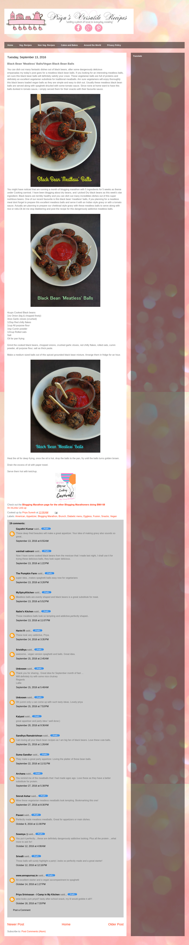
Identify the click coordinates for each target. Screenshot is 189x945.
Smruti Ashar (23, 796)
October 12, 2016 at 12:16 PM (31, 865)
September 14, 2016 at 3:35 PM (32, 639)
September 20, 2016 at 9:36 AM (32, 725)
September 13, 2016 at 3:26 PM (32, 582)
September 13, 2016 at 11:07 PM (33, 620)
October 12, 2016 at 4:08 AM (30, 846)
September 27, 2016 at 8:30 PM (32, 805)
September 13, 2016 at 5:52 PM (32, 601)
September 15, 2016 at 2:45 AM (32, 658)
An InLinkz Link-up (16, 508)
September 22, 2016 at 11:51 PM (33, 763)
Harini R (20, 630)
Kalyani (20, 716)
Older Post (116, 924)
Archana (20, 773)
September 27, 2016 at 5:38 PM (32, 786)
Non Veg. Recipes (46, 45)
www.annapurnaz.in (27, 875)
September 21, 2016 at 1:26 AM (32, 744)
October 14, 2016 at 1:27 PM (31, 884)
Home (10, 45)
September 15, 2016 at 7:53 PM (32, 706)
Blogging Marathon (47, 516)
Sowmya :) (22, 834)
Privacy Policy (114, 45)
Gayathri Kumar (24, 529)
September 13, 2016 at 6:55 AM (32, 541)
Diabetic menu (74, 516)
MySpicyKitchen (25, 592)
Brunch (62, 516)
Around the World (92, 45)
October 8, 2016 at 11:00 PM (31, 824)
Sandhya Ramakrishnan (29, 735)
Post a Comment (21, 910)
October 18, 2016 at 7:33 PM (31, 903)
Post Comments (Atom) (34, 931)
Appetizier (31, 516)
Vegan (113, 516)
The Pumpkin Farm (26, 573)
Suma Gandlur (24, 754)
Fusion (96, 516)
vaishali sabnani (25, 551)
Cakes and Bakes (69, 45)
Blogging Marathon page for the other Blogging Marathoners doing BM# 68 (63, 504)
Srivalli (20, 856)
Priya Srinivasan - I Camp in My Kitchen (38, 894)
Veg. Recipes (25, 45)
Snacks (105, 516)
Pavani (20, 815)
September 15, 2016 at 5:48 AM (32, 687)
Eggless (87, 516)
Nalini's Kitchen (24, 611)
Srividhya (21, 649)
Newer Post (15, 924)
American (20, 516)
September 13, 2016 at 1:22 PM (32, 563)
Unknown (21, 669)
